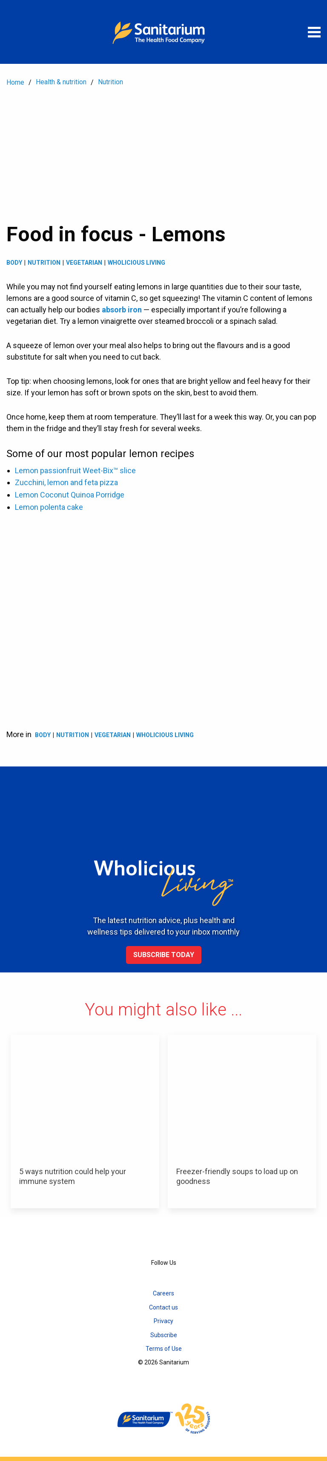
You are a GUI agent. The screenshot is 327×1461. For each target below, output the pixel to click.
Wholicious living (136, 262)
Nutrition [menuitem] (110, 82)
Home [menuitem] (15, 82)
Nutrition (44, 262)
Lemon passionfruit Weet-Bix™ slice (75, 470)
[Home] (163, 32)
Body (14, 262)
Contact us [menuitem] (163, 1307)
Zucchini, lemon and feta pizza (66, 482)
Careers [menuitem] (163, 1293)
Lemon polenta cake (49, 507)
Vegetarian (84, 262)
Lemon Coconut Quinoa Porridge (69, 494)
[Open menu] (314, 32)
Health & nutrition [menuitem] (61, 82)
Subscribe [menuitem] (163, 1335)
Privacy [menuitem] (163, 1321)
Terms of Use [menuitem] (164, 1348)
